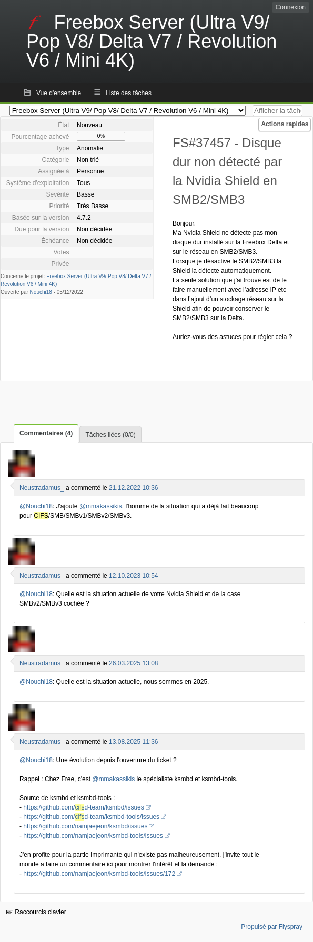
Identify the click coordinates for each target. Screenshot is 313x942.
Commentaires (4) (46, 433)
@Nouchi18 (36, 506)
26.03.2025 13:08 (133, 663)
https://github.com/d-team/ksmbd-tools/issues (91, 817)
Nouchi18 (41, 292)
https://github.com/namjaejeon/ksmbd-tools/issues (93, 835)
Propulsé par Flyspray (271, 926)
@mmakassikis (100, 506)
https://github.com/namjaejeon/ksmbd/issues (85, 826)
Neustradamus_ (41, 488)
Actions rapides (284, 124)
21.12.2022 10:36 (133, 488)
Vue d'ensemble (58, 93)
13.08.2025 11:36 (133, 741)
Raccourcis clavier (36, 912)
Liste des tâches (129, 93)
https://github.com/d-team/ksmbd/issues (83, 807)
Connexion (291, 7)
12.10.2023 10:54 (133, 575)
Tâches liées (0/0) (110, 434)
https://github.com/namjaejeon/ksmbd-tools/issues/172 (99, 873)
